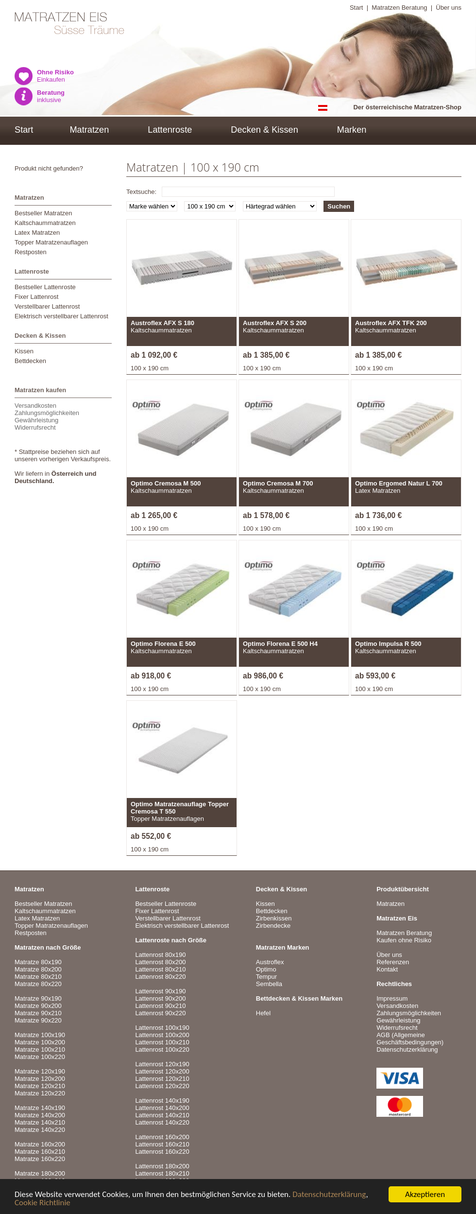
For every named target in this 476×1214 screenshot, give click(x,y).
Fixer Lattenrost (36, 296)
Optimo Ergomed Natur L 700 (398, 483)
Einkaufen (55, 76)
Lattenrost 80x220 (160, 976)
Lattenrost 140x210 (162, 1115)
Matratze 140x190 (40, 1107)
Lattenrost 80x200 (160, 962)
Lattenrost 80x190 (160, 954)
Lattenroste (170, 130)
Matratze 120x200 (40, 1078)
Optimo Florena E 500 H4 (280, 643)
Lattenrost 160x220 (162, 1151)
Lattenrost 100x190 (162, 1027)
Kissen (24, 351)
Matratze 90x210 (38, 1013)
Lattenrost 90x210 (160, 1005)
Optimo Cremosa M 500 (166, 483)
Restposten (31, 252)
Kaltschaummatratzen (45, 222)
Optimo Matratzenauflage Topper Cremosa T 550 (180, 807)
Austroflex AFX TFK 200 (391, 323)
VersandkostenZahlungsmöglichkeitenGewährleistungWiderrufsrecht (47, 416)
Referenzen (392, 962)
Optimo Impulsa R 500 (388, 643)
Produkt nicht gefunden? (49, 168)
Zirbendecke (273, 925)
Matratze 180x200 (40, 1173)
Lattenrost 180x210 (162, 1173)
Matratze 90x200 (38, 1005)
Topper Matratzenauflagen (51, 242)
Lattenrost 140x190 (162, 1100)
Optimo (266, 969)
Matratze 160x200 (40, 1144)
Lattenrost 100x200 (162, 1035)
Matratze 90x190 (38, 998)
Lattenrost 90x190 (160, 991)
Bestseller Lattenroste (45, 287)
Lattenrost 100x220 (162, 1049)
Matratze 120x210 (40, 1086)
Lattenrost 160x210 (162, 1144)
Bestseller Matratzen (43, 213)
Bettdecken (30, 360)
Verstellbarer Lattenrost (47, 306)
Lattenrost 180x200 (162, 1166)
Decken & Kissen (264, 130)
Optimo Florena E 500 (163, 643)
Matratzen (89, 130)
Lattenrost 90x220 (160, 1013)
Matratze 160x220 (40, 1158)
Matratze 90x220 (38, 1020)
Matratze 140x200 (40, 1115)
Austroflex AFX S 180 (162, 323)
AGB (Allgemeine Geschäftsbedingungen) (409, 1038)
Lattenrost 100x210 (162, 1042)
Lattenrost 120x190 (162, 1064)
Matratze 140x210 (40, 1122)
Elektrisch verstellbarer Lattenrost (61, 316)
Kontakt (387, 969)
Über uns (448, 7)
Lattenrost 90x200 (160, 998)
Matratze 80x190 (38, 962)
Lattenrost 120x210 (162, 1078)
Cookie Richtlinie (42, 1203)
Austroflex (270, 962)
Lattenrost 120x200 (162, 1071)
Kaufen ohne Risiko (403, 940)
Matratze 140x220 (40, 1129)
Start (356, 7)
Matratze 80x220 (38, 984)
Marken (352, 130)
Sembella (269, 984)
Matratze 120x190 (40, 1071)
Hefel (263, 1013)
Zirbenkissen (274, 918)
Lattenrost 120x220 (162, 1086)
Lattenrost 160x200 (162, 1137)
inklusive (51, 96)
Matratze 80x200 (38, 969)
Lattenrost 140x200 (162, 1107)
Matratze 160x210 (40, 1151)
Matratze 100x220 (40, 1056)
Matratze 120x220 (40, 1093)
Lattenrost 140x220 (162, 1122)
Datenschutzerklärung (329, 1195)
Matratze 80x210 (38, 976)
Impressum (392, 998)
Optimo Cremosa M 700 (278, 483)
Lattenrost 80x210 (160, 969)
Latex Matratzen (37, 232)
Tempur (266, 976)
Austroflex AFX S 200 (274, 323)
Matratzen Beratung (399, 7)
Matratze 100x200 (40, 1042)
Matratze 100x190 (40, 1035)
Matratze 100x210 (40, 1049)
